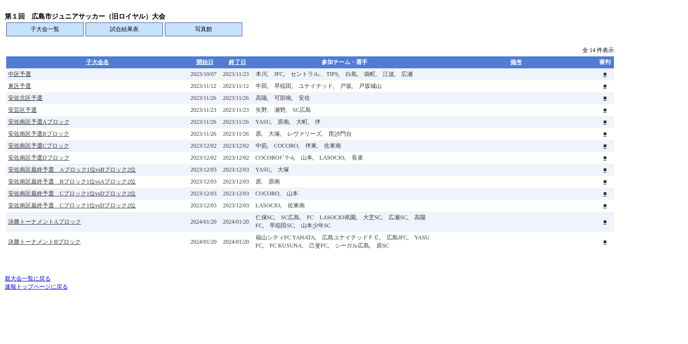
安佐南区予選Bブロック (38, 133)
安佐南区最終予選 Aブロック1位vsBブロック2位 (72, 169)
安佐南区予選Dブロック (39, 157)
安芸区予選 (22, 110)
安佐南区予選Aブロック (39, 121)
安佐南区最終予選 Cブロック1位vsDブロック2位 (72, 193)
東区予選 (19, 86)
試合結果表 (124, 29)
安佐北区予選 (25, 98)
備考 (516, 62)
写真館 (203, 29)
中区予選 (19, 74)
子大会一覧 (45, 29)
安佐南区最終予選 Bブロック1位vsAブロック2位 (72, 181)
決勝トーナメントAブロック (44, 221)
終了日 (237, 62)
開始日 (205, 62)
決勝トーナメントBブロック (44, 241)
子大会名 (97, 62)
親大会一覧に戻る (28, 278)
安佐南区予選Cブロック (38, 145)
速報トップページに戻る (36, 286)
